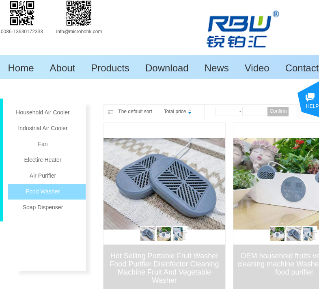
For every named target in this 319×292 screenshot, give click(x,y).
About (62, 67)
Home (21, 67)
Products (110, 67)
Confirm (278, 111)
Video (257, 67)
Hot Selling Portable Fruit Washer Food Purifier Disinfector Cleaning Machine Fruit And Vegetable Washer (164, 268)
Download (167, 67)
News (217, 67)
